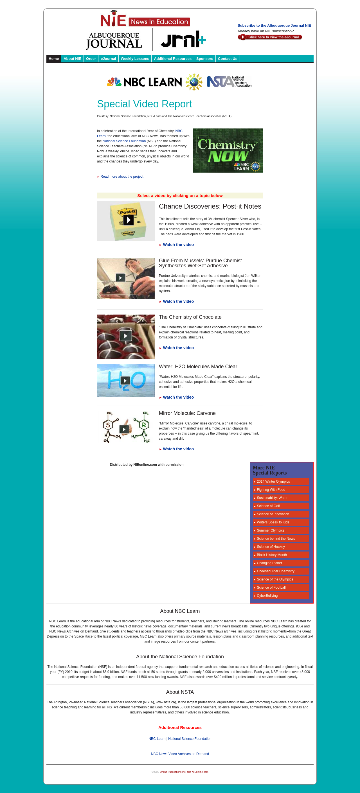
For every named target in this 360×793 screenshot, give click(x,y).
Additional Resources (173, 59)
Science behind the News (274, 539)
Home (54, 59)
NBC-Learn (156, 739)
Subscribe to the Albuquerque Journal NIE (274, 25)
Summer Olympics (269, 530)
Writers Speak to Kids (271, 522)
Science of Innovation (271, 514)
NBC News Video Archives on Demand (180, 754)
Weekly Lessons (135, 59)
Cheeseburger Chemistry (273, 571)
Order (91, 59)
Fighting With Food (269, 490)
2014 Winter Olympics (271, 482)
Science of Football (269, 587)
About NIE (72, 59)
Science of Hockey (269, 547)
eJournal (108, 59)
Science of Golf (266, 506)
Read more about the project (120, 177)
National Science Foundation (124, 141)
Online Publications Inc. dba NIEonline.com (184, 772)
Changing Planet (267, 563)
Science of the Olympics (273, 579)
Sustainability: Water (270, 498)
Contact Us (227, 59)
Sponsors (204, 59)
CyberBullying (265, 596)
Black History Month (270, 555)
